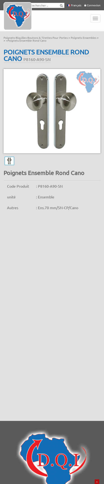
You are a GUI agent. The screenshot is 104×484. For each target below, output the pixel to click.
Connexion (92, 5)
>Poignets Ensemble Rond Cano (26, 40)
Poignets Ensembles (84, 37)
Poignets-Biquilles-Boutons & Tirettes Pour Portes (36, 37)
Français (74, 5)
